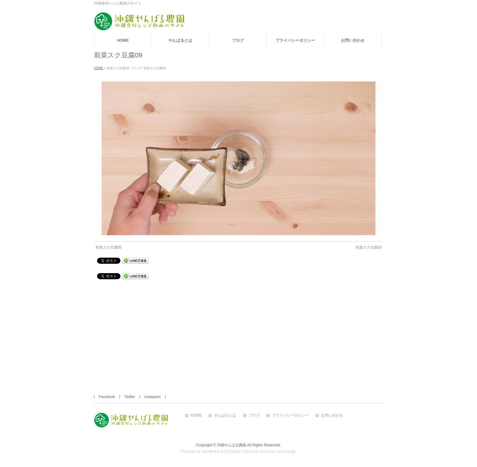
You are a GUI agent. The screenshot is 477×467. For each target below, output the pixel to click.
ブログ (254, 415)
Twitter (129, 397)
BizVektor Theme (239, 451)
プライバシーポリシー (290, 415)
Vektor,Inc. (268, 451)
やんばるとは (225, 415)
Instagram (152, 397)
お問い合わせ (332, 415)
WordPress (210, 451)
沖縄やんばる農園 (231, 445)
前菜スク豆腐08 (108, 247)
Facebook (107, 397)
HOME (196, 415)
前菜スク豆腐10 (368, 247)
